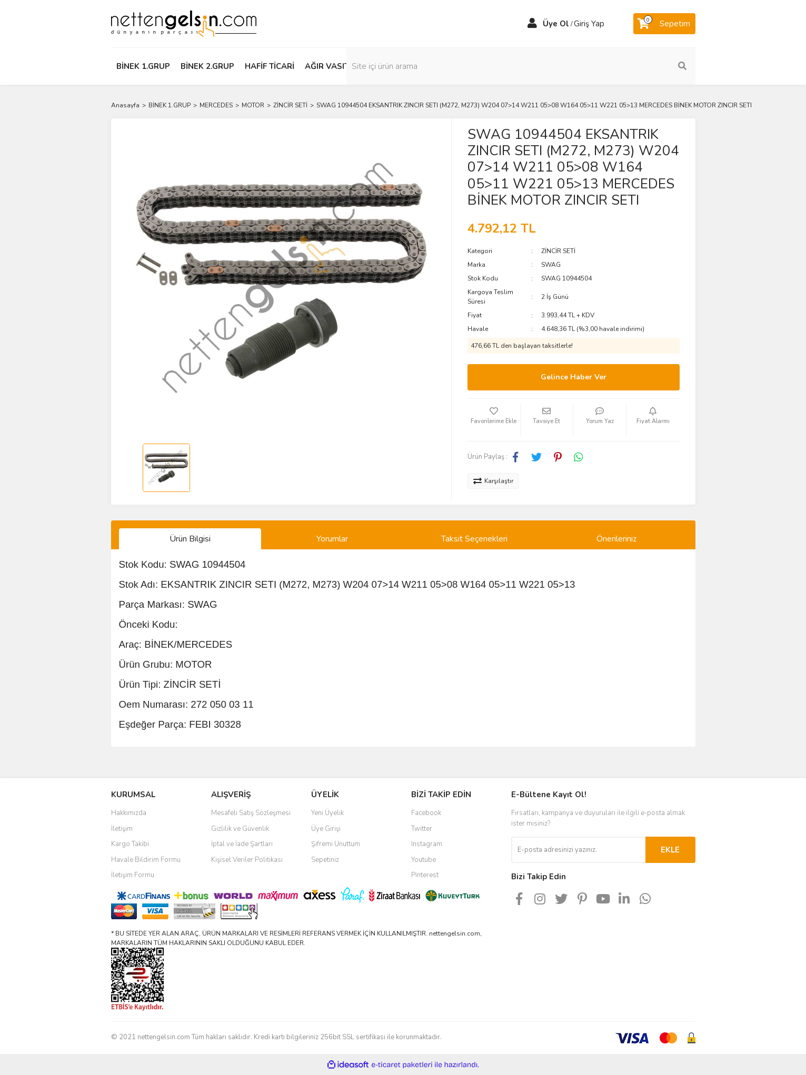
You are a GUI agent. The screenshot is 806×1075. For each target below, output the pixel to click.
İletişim (122, 828)
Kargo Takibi (130, 844)
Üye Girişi (326, 828)
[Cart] (664, 23)
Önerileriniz (616, 539)
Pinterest (425, 875)
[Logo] (183, 23)
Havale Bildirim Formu (146, 860)
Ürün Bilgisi (190, 539)
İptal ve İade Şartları (242, 844)
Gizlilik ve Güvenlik (240, 828)
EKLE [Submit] (670, 850)
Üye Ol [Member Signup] (556, 23)
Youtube (423, 860)
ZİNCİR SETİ (558, 251)
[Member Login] (532, 24)
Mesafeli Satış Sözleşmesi (251, 813)
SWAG (551, 264)
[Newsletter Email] (578, 850)
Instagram (426, 844)
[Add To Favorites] (493, 420)
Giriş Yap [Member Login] (589, 23)
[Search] (624, 66)
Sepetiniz (325, 860)
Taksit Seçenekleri (474, 539)
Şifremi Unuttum (335, 844)
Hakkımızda (128, 813)
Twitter (421, 828)
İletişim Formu (132, 875)
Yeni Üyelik (327, 813)
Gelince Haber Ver (573, 377)
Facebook (426, 813)
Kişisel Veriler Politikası (247, 860)
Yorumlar (332, 539)
